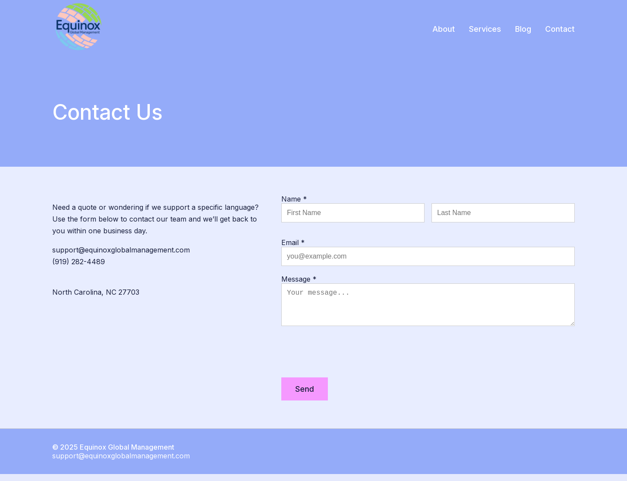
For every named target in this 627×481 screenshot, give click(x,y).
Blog (523, 29)
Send (304, 395)
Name (294, 199)
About (443, 29)
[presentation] (347, 360)
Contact (560, 29)
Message (299, 279)
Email (293, 242)
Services (485, 29)
